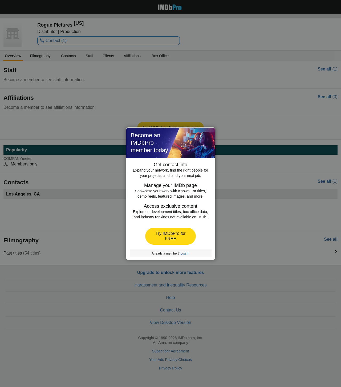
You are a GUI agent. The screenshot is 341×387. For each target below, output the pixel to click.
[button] (170, 236)
